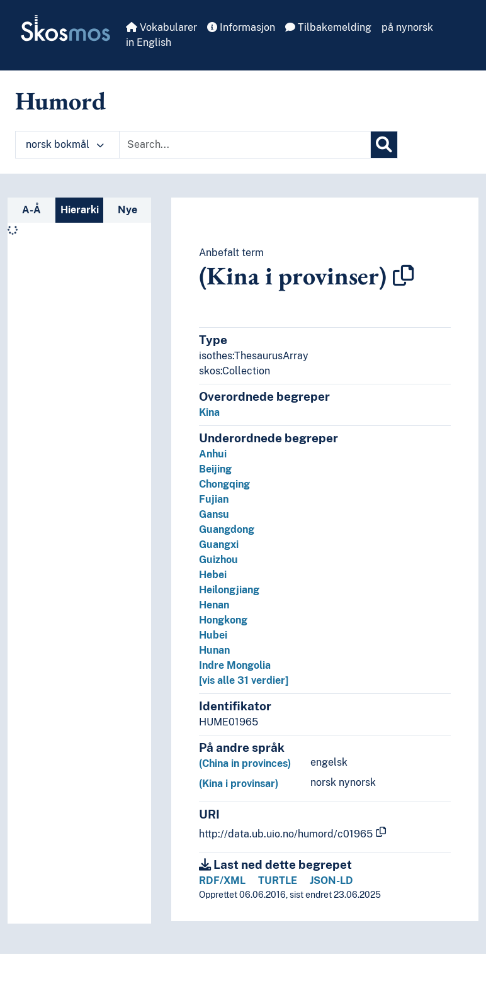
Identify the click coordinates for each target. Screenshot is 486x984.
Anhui (213, 454)
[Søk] (384, 145)
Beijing (215, 469)
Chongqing (224, 484)
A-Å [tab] (31, 210)
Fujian (214, 499)
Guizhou (218, 560)
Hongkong (223, 620)
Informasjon (241, 27)
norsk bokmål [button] (65, 144)
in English (148, 42)
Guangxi (219, 545)
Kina (209, 412)
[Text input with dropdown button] (245, 145)
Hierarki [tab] (79, 210)
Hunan (214, 650)
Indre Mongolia (235, 665)
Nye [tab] (127, 210)
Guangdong (226, 529)
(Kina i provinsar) (238, 784)
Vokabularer (161, 27)
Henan (214, 605)
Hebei (213, 575)
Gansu (214, 514)
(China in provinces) (245, 763)
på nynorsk (407, 27)
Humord (60, 100)
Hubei (213, 635)
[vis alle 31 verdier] (243, 680)
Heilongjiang (229, 590)
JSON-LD (331, 880)
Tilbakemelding (328, 27)
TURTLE (277, 880)
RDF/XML (222, 880)
